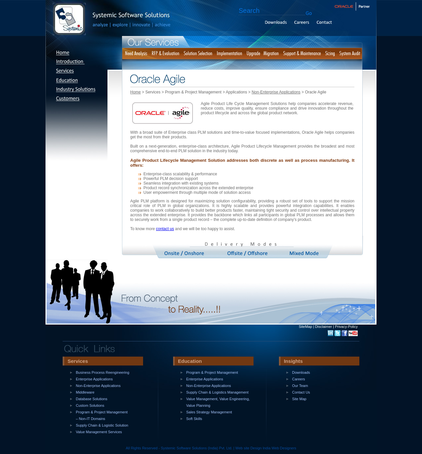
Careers (298, 379)
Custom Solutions (90, 405)
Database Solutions (91, 399)
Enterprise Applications (94, 379)
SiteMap (305, 327)
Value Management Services (99, 432)
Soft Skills (194, 419)
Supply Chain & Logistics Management (217, 392)
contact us (165, 229)
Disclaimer (323, 327)
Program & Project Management (212, 372)
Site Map (299, 399)
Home (135, 92)
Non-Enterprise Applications (276, 92)
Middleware (85, 392)
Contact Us (301, 392)
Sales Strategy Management (209, 412)
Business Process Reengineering (102, 372)
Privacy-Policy (346, 327)
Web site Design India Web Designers (265, 448)
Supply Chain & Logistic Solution (102, 425)
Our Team (300, 386)
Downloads (301, 372)
